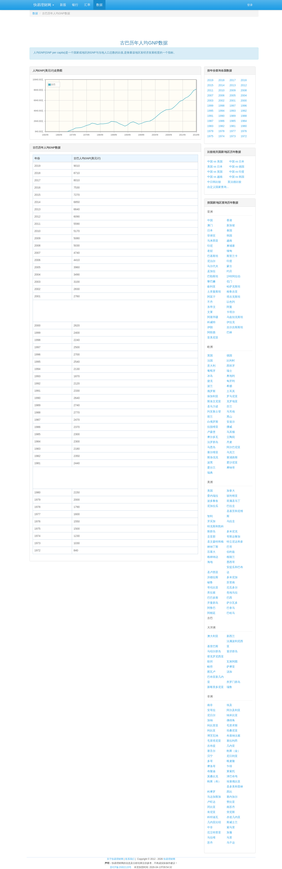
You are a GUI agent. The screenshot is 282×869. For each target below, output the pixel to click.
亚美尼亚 (212, 337)
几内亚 (231, 745)
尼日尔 (211, 715)
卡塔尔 (231, 312)
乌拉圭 (231, 521)
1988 (244, 115)
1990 (221, 115)
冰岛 (210, 375)
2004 (244, 95)
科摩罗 (211, 791)
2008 (244, 90)
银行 (75, 4)
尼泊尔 (211, 261)
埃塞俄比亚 (233, 781)
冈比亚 (211, 806)
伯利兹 (231, 551)
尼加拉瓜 (212, 505)
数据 (99, 4)
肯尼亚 (211, 812)
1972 (244, 136)
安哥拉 (211, 710)
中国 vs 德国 (236, 166)
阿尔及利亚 (233, 710)
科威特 (211, 322)
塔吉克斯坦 (233, 296)
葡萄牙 (211, 370)
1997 (233, 105)
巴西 (229, 597)
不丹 (210, 301)
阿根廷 (211, 612)
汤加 (229, 671)
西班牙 (231, 365)
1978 (221, 131)
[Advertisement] (144, 26)
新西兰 (231, 636)
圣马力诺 (212, 406)
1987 (210, 120)
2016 (244, 80)
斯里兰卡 (232, 255)
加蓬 (229, 832)
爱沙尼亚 (232, 462)
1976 (244, 131)
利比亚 (211, 730)
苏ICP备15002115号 (120, 867)
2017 (233, 80)
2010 (221, 90)
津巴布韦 (232, 776)
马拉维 (211, 837)
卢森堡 (211, 431)
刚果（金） (233, 750)
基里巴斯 (212, 646)
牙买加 (211, 521)
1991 (210, 115)
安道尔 (231, 421)
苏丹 (210, 842)
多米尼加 (232, 577)
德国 (229, 355)
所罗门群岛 (233, 681)
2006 (221, 95)
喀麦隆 (231, 761)
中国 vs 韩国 (236, 176)
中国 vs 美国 (215, 161)
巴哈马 (231, 612)
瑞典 (210, 472)
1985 (233, 120)
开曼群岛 (212, 602)
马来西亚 (212, 240)
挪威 (229, 426)
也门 (229, 281)
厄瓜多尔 (232, 587)
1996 (244, 105)
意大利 (211, 365)
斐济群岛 (232, 651)
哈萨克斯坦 (233, 286)
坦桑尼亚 (232, 730)
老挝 (210, 250)
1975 (210, 136)
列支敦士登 (214, 411)
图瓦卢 (211, 671)
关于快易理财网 (115, 859)
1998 (221, 105)
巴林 (229, 332)
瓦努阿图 (232, 661)
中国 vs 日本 (236, 161)
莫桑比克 (212, 776)
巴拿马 (231, 607)
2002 (221, 100)
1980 (244, 126)
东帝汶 (211, 306)
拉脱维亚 (212, 426)
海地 (210, 562)
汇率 (87, 4)
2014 (221, 85)
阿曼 (229, 306)
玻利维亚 (232, 495)
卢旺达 (211, 801)
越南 (229, 240)
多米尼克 (232, 531)
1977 (233, 131)
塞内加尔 (232, 796)
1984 (244, 120)
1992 (244, 110)
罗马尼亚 (232, 396)
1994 (221, 110)
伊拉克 (231, 322)
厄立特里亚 (214, 832)
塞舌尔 (211, 750)
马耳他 (231, 411)
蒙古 (229, 266)
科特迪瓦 (212, 817)
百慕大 (211, 551)
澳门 (210, 225)
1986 (221, 120)
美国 (210, 490)
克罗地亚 (232, 401)
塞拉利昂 (232, 740)
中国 (210, 220)
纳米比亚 (232, 715)
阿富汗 (211, 296)
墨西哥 (231, 562)
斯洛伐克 (212, 457)
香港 (229, 220)
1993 (233, 110)
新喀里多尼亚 (215, 687)
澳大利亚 (212, 636)
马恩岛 (211, 447)
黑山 (229, 416)
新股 (63, 4)
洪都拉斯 (212, 577)
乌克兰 (231, 452)
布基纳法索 (233, 735)
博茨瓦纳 (212, 735)
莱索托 (231, 771)
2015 (210, 85)
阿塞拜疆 (212, 317)
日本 (210, 230)
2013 (233, 85)
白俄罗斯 (212, 421)
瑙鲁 (229, 687)
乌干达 (231, 842)
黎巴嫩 (211, 281)
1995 (210, 110)
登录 (250, 4)
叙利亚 (211, 286)
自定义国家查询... (218, 186)
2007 (210, 95)
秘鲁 (210, 582)
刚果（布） (214, 781)
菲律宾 (211, 235)
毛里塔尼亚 (214, 740)
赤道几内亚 (233, 817)
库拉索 (211, 592)
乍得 (229, 766)
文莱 (210, 312)
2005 (233, 95)
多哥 (210, 761)
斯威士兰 (232, 822)
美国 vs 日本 (215, 166)
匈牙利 (231, 380)
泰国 (229, 230)
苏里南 (231, 582)
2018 (221, 80)
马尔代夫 (212, 266)
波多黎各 (212, 500)
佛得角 (231, 720)
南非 (210, 705)
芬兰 (229, 406)
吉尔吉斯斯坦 (235, 327)
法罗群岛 (212, 442)
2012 (244, 85)
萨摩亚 (231, 666)
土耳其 (231, 391)
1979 (210, 131)
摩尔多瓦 (212, 437)
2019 (210, 80)
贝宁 (210, 756)
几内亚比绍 (214, 822)
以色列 (231, 301)
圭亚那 (211, 536)
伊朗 (210, 327)
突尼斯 (231, 812)
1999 (210, 105)
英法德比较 (234, 181)
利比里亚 (212, 725)
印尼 (210, 245)
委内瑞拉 (212, 495)
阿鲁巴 (211, 607)
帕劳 (210, 666)
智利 (210, 516)
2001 (233, 100)
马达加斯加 (214, 796)
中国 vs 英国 (215, 171)
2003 (210, 100)
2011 (210, 90)
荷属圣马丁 (233, 500)
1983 (210, 126)
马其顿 (231, 431)
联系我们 (130, 859)
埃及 (229, 705)
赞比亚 (231, 801)
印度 (229, 261)
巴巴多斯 (212, 597)
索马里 (231, 827)
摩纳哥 (231, 467)
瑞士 (229, 370)
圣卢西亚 (212, 572)
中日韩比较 (214, 181)
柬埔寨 (231, 245)
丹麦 (229, 442)
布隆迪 (211, 771)
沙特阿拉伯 (233, 276)
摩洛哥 (211, 766)
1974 (221, 136)
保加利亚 (212, 396)
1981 (233, 126)
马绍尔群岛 (214, 651)
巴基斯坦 (212, 255)
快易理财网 (43, 5)
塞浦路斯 (232, 457)
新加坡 (231, 225)
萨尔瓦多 (232, 602)
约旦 (229, 271)
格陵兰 (231, 556)
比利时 (231, 360)
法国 (210, 360)
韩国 (229, 235)
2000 (244, 100)
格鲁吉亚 (232, 291)
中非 (210, 827)
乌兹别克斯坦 (235, 317)
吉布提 (211, 745)
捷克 (210, 380)
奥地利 (231, 375)
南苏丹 (231, 806)
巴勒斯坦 (212, 276)
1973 (233, 136)
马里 (229, 837)
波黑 (210, 462)
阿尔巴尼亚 (233, 447)
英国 (210, 355)
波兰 (210, 386)
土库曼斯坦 (214, 291)
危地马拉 (232, 592)
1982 (221, 126)
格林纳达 (212, 556)
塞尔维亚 (212, 452)
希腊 (229, 386)
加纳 (210, 720)
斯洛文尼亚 (214, 401)
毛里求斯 (232, 725)
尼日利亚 (232, 756)
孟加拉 (211, 271)
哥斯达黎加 (233, 536)
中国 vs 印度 (236, 171)
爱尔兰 (211, 467)
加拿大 (231, 490)
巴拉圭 (231, 505)
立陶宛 (231, 437)
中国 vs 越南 (215, 176)
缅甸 (229, 250)
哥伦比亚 (212, 587)
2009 (233, 90)
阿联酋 (211, 332)
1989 (233, 115)
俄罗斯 (211, 391)
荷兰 (210, 416)
